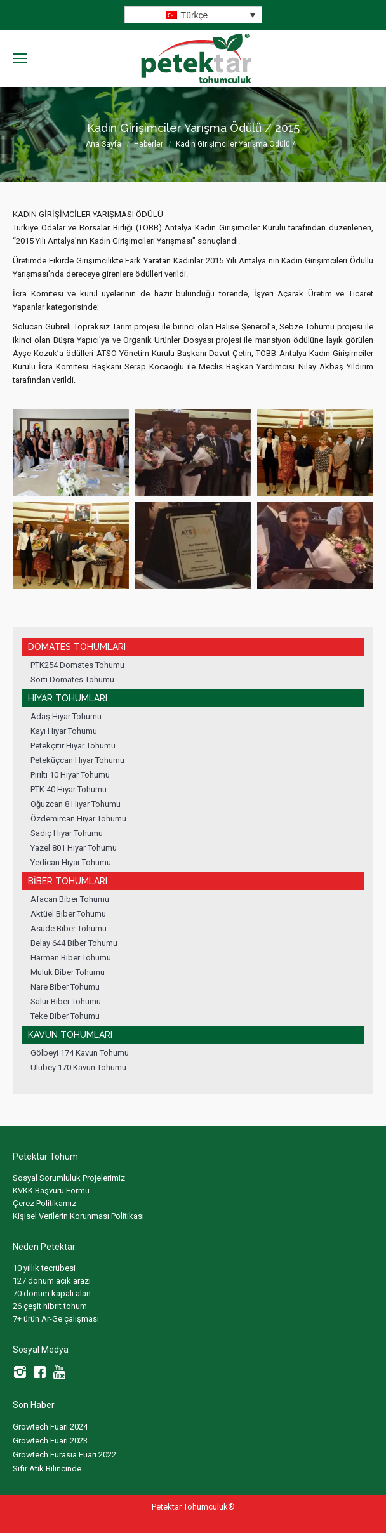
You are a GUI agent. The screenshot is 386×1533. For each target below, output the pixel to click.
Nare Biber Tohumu (65, 987)
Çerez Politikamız (44, 1203)
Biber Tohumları (67, 881)
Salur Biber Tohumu (65, 1001)
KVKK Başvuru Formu (51, 1190)
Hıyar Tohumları (67, 698)
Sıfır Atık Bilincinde (47, 1468)
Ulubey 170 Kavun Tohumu (78, 1067)
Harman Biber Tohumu (70, 957)
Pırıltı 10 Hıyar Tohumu (70, 775)
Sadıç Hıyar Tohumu (66, 833)
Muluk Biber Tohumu (67, 972)
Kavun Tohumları (70, 1035)
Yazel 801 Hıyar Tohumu (73, 848)
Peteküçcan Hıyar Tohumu (77, 760)
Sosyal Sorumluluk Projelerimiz (69, 1178)
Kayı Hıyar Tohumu (63, 731)
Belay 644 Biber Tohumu (73, 943)
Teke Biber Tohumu (65, 1016)
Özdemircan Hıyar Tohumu (78, 818)
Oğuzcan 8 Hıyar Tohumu (75, 804)
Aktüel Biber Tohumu (68, 914)
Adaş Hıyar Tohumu (66, 716)
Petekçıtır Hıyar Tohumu (73, 745)
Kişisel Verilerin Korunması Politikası (78, 1216)
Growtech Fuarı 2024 (50, 1426)
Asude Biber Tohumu (68, 928)
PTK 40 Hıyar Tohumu (68, 789)
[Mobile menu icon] (20, 58)
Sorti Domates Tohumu (72, 679)
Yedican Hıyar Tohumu (70, 862)
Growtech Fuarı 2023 (50, 1440)
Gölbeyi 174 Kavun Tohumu (79, 1053)
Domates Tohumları (77, 647)
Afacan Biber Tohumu (69, 899)
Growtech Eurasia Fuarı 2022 (64, 1454)
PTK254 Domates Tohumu (77, 665)
